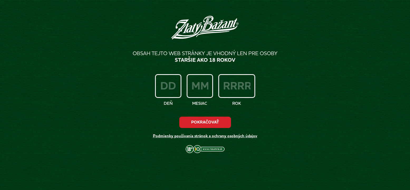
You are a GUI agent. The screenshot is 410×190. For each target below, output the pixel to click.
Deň (168, 103)
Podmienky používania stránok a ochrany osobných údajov (205, 136)
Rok (236, 103)
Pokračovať (205, 122)
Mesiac (199, 103)
